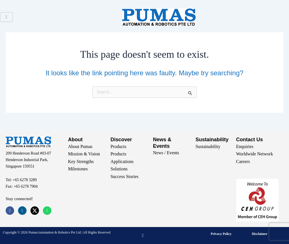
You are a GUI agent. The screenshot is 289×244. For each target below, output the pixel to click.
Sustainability (208, 146)
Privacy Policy (221, 234)
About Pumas (80, 146)
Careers (243, 161)
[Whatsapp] (47, 210)
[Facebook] (10, 210)
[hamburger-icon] (6, 17)
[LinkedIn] (22, 210)
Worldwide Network (254, 153)
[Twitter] (34, 210)
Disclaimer (259, 234)
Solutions (118, 168)
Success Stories (124, 176)
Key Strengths (81, 161)
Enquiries (244, 146)
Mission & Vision (84, 153)
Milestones (78, 168)
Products (118, 146)
